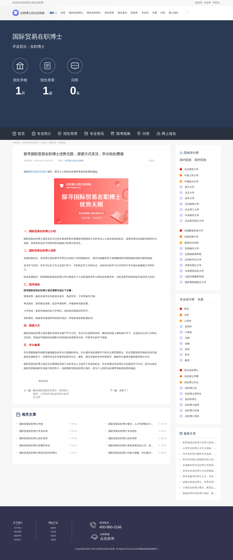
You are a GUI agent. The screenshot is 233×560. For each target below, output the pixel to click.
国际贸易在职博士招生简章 (33, 438)
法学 (186, 315)
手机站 (216, 2)
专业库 (207, 2)
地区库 (53, 536)
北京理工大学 (192, 209)
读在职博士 (191, 399)
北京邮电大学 (192, 204)
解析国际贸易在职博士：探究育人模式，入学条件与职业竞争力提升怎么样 (51, 394)
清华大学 (189, 198)
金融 (187, 343)
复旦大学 (189, 187)
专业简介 (44, 134)
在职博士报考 (192, 405)
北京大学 (189, 192)
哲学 (187, 354)
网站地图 (17, 532)
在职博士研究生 (193, 393)
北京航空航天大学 (194, 221)
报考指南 (123, 134)
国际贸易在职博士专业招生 (122, 431)
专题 (154, 12)
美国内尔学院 (191, 243)
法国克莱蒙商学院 (194, 276)
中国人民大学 (191, 175)
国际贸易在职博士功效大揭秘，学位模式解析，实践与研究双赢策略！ (131, 453)
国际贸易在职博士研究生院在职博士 (38, 453)
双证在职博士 (191, 370)
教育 (187, 360)
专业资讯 (97, 134)
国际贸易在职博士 (37, 171)
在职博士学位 (191, 382)
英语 (187, 349)
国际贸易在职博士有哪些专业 (34, 445)
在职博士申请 (192, 410)
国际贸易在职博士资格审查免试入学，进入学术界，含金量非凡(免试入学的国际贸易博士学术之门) (131, 445)
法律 (187, 338)
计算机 (188, 332)
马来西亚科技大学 (194, 271)
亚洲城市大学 (192, 248)
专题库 (53, 540)
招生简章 (109, 12)
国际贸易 (52, 143)
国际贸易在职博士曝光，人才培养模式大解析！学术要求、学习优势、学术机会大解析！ (131, 424)
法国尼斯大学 (191, 236)
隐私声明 (17, 536)
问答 (162, 12)
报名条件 (122, 12)
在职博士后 (191, 388)
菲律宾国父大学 (193, 265)
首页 (63, 12)
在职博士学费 (191, 376)
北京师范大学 (191, 169)
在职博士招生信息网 (30, 143)
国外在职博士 (94, 12)
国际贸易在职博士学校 (31, 424)
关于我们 (17, 528)
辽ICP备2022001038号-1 (146, 549)
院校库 (198, 2)
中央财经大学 (192, 215)
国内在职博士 (76, 12)
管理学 (188, 326)
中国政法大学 (191, 181)
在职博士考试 (192, 416)
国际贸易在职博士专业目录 (33, 431)
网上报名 (173, 12)
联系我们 (17, 540)
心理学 (187, 321)
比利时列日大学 (193, 259)
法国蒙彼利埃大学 (193, 230)
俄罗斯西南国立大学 (195, 282)
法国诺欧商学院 (193, 254)
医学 (186, 309)
